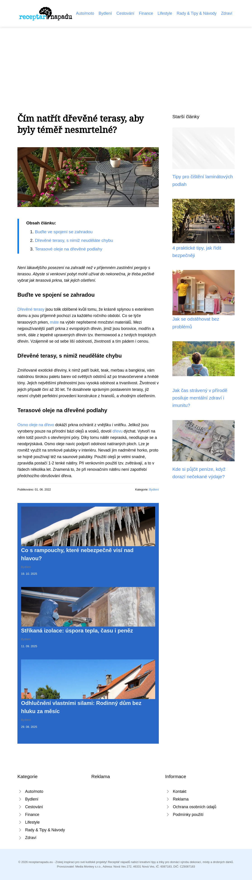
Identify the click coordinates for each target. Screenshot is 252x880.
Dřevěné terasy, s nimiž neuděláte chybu (74, 240)
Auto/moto (85, 13)
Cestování (125, 13)
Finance (146, 13)
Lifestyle (165, 13)
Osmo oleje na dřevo (35, 425)
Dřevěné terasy (30, 309)
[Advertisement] (126, 60)
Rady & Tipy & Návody (196, 13)
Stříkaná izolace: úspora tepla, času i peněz (77, 631)
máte (54, 322)
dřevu (118, 431)
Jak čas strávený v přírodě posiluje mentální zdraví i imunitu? (199, 398)
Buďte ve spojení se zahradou (64, 231)
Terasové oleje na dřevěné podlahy (68, 249)
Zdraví (226, 13)
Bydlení (105, 13)
